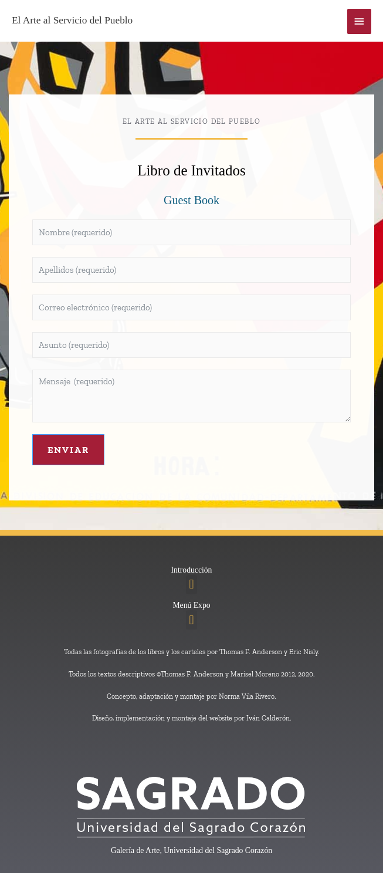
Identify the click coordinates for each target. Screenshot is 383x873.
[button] (191, 584)
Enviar (68, 449)
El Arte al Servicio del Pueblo (72, 20)
